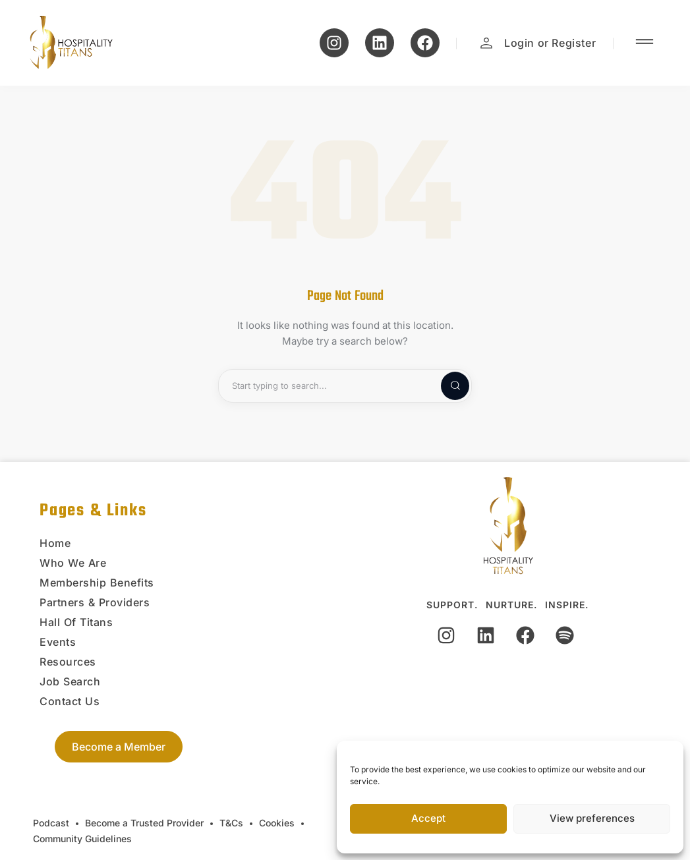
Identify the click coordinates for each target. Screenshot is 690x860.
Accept (428, 818)
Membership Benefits (97, 582)
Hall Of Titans (76, 622)
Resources (68, 661)
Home (55, 543)
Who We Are (73, 562)
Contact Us (70, 701)
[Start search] (444, 386)
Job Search (70, 681)
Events (58, 641)
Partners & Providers (95, 602)
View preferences (592, 818)
